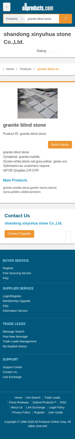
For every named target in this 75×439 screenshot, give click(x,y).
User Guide (55, 412)
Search (65, 18)
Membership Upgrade (16, 301)
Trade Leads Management (19, 341)
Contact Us (10, 372)
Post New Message (15, 336)
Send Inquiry (60, 144)
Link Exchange (12, 377)
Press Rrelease (19, 402)
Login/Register (12, 296)
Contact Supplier (19, 233)
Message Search (13, 331)
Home (8, 69)
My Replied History (15, 346)
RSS (63, 402)
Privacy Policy (21, 412)
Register (8, 268)
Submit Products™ (44, 402)
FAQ (6, 278)
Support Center (12, 367)
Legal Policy (57, 407)
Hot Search (33, 397)
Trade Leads (52, 397)
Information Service (15, 310)
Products (25, 69)
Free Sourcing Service (17, 273)
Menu (6, 7)
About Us (17, 407)
